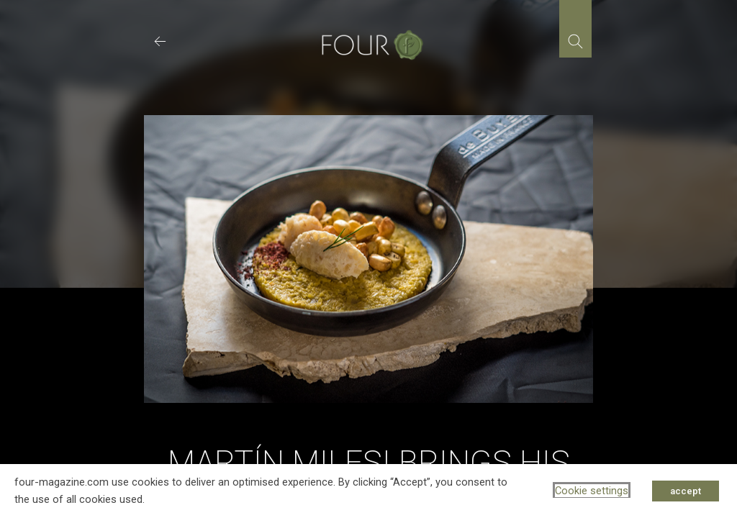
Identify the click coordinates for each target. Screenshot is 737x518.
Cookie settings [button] (591, 490)
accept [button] (685, 491)
